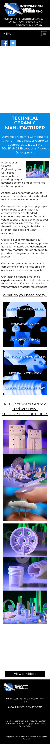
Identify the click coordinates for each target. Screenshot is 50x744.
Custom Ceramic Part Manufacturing (25, 722)
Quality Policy (25, 726)
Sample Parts (38, 723)
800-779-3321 (36, 25)
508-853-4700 (15, 22)
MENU (7, 33)
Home (7, 721)
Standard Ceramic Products (24, 721)
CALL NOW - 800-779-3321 (26, 707)
